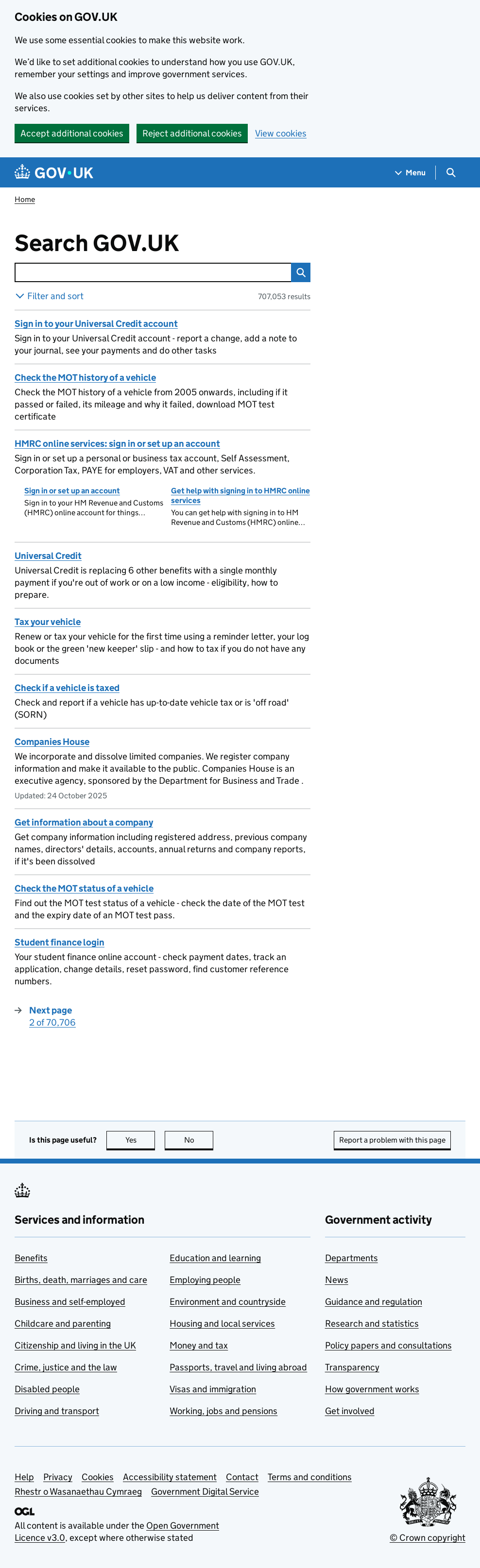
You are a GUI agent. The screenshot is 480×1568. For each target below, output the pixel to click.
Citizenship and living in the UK (75, 1345)
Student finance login (59, 942)
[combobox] (153, 272)
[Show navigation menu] (410, 172)
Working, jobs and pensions (223, 1410)
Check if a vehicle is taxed (67, 687)
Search (298, 272)
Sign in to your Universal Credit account (96, 323)
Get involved (350, 1410)
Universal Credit (48, 555)
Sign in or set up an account (72, 490)
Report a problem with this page (392, 1140)
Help (24, 1477)
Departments (351, 1258)
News (336, 1279)
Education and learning (215, 1258)
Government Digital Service (205, 1491)
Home (25, 199)
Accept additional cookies (71, 133)
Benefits (31, 1258)
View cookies (281, 133)
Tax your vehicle (48, 621)
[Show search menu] (450, 172)
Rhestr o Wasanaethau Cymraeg (78, 1491)
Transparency (352, 1367)
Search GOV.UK (128, 243)
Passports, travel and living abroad (238, 1367)
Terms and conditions (310, 1477)
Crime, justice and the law (66, 1367)
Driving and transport (57, 1410)
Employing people (205, 1279)
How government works (372, 1389)
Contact (242, 1477)
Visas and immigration (213, 1389)
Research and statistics (372, 1323)
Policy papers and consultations (388, 1345)
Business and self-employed (70, 1301)
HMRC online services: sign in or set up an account (117, 443)
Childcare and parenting (63, 1323)
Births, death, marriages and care (81, 1279)
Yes (140, 1140)
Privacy (57, 1477)
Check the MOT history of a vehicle (85, 377)
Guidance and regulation (373, 1301)
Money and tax (199, 1345)
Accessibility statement (170, 1477)
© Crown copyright (427, 1537)
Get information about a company (84, 822)
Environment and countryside (228, 1301)
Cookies (98, 1477)
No (199, 1140)
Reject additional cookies (192, 133)
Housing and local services (222, 1323)
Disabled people (47, 1389)
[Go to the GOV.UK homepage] (54, 173)
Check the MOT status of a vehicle (84, 888)
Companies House (52, 741)
